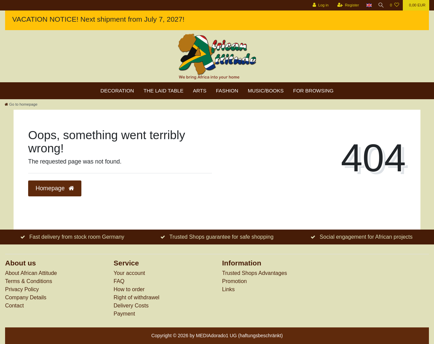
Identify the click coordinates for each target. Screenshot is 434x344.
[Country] (366, 5)
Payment (124, 314)
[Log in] (317, 5)
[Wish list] (394, 5)
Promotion (234, 281)
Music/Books (266, 90)
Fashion (227, 90)
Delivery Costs (131, 305)
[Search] (379, 5)
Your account (129, 273)
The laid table (163, 90)
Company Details (25, 297)
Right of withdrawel (136, 297)
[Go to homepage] (21, 104)
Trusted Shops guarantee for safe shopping (222, 237)
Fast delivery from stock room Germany (76, 237)
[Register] (345, 5)
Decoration (117, 90)
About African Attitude (31, 273)
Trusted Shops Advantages (254, 273)
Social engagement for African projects (366, 237)
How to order (129, 289)
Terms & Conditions (28, 281)
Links (228, 289)
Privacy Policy (22, 289)
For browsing (313, 90)
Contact (14, 305)
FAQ (119, 281)
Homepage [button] (55, 188)
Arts (199, 90)
